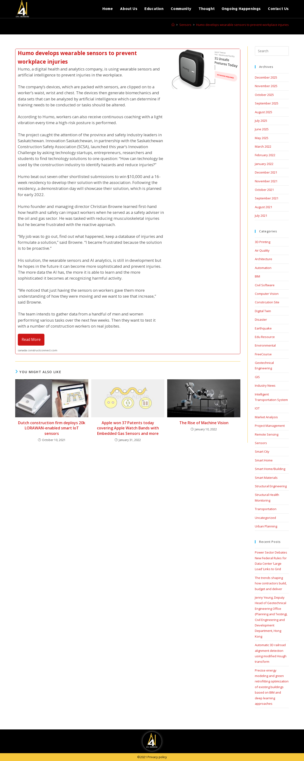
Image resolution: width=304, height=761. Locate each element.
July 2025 (261, 120)
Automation (263, 268)
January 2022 (264, 164)
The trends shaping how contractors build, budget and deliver (271, 583)
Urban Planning (266, 526)
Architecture (263, 259)
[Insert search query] (272, 51)
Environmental (265, 345)
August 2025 (263, 112)
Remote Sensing (266, 434)
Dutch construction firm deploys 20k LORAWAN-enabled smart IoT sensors (51, 428)
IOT (257, 408)
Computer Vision (267, 293)
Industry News (265, 385)
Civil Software (265, 285)
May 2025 (261, 138)
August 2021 (263, 207)
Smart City (262, 451)
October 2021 (264, 190)
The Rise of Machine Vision (203, 422)
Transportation (265, 509)
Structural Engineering (271, 486)
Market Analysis (266, 417)
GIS (257, 377)
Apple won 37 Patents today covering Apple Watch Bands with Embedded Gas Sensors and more (128, 428)
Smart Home (264, 460)
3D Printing (262, 242)
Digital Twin (263, 311)
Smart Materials (266, 477)
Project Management (270, 425)
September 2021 (266, 198)
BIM (257, 276)
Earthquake (263, 328)
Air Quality (262, 250)
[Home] (173, 25)
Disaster (261, 319)
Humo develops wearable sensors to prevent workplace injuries (242, 25)
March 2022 (263, 146)
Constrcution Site (267, 302)
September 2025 (266, 103)
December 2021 (266, 172)
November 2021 (266, 181)
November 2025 (266, 86)
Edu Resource (265, 337)
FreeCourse (263, 354)
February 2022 (265, 155)
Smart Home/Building (270, 469)
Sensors (261, 443)
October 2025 (264, 95)
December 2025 (266, 77)
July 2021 (261, 215)
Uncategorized (265, 518)
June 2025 (262, 129)
